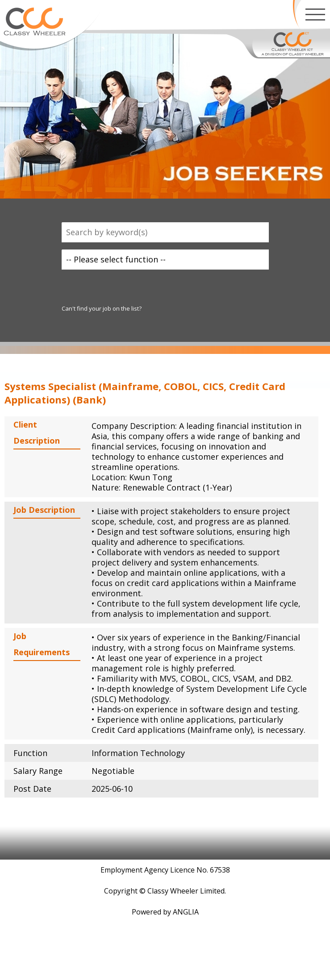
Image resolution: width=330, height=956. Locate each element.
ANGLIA (186, 912)
